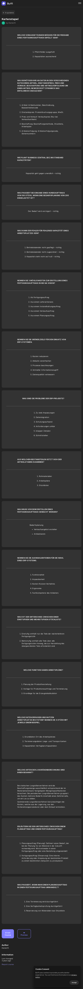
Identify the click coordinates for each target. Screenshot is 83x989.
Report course (8, 964)
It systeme (8, 13)
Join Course (8, 934)
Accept (74, 982)
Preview (24, 934)
